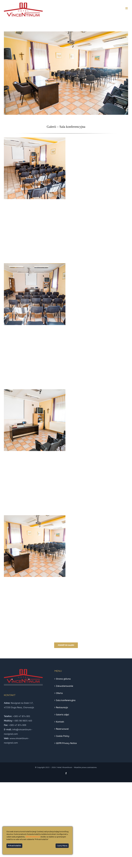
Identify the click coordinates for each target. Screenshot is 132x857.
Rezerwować (62, 729)
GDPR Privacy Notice (66, 743)
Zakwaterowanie (64, 686)
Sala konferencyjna (65, 700)
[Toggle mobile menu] (126, 8)
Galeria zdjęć (62, 714)
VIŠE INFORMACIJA (33, 836)
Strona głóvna (63, 679)
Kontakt (60, 721)
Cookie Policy (62, 736)
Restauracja (62, 707)
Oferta (59, 693)
